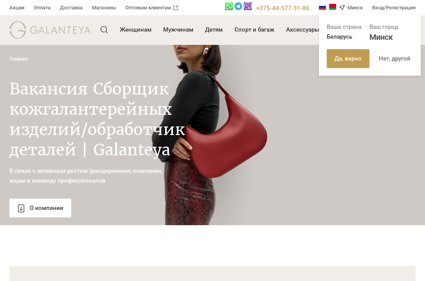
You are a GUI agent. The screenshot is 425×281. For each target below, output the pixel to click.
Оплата (42, 8)
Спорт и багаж (254, 29)
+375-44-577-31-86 (283, 8)
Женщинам (135, 29)
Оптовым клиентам (151, 8)
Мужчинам (178, 29)
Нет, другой (395, 58)
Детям (214, 29)
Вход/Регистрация (394, 8)
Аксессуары (302, 29)
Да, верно (348, 58)
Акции (16, 8)
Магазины (104, 8)
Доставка (71, 8)
